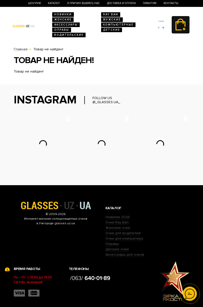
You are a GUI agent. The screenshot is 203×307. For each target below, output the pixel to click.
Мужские (112, 19)
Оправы (61, 29)
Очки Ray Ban (117, 222)
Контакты (171, 3)
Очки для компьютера (124, 238)
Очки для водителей (123, 233)
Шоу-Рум (34, 3)
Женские (63, 19)
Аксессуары (66, 24)
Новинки (63, 14)
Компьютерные (118, 24)
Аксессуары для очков (124, 254)
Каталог (54, 3)
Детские (111, 29)
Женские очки (117, 228)
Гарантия (149, 3)
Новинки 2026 (117, 217)
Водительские (69, 35)
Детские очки (117, 249)
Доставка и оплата (121, 3)
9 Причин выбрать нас (83, 3)
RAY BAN (110, 14)
